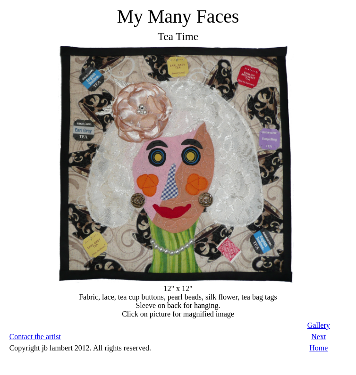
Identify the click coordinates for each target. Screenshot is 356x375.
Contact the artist (35, 337)
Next (318, 337)
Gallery (318, 325)
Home (318, 348)
